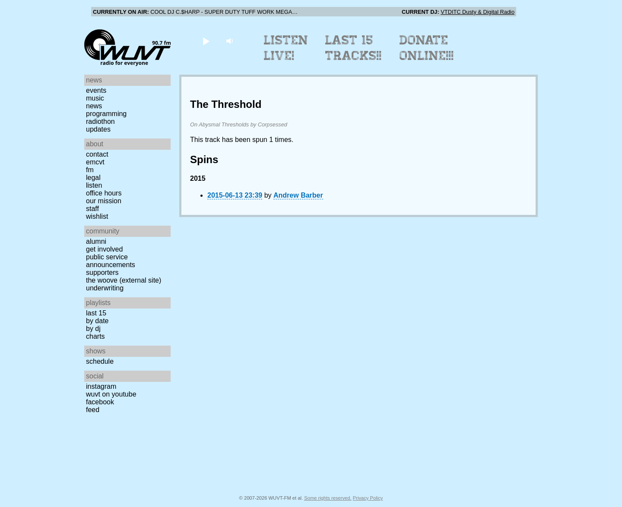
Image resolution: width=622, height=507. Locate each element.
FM (90, 169)
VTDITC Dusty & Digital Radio (477, 12)
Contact (97, 154)
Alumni (96, 241)
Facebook (100, 402)
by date (97, 320)
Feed (92, 409)
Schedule (100, 361)
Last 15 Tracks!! (353, 47)
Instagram (101, 386)
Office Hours (103, 193)
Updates (98, 129)
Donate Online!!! (427, 47)
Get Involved (104, 249)
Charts (95, 336)
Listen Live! (286, 47)
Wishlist (97, 216)
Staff (92, 208)
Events (96, 90)
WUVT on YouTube (111, 394)
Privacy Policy (368, 498)
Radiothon (100, 121)
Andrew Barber (298, 195)
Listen (94, 185)
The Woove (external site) (123, 280)
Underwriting (105, 288)
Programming (106, 113)
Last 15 (96, 313)
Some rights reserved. (327, 498)
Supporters (102, 272)
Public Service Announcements (110, 260)
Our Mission (103, 201)
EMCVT (95, 162)
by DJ (93, 328)
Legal (93, 177)
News (94, 106)
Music (95, 98)
